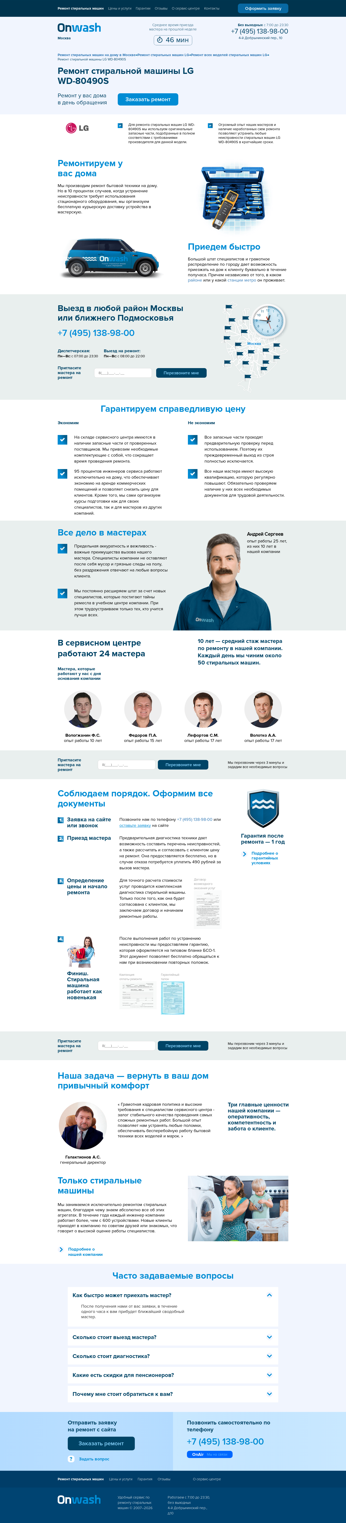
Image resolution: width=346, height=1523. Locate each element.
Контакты (211, 8)
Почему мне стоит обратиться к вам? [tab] (173, 1394)
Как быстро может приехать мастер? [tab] (173, 1295)
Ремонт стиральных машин (81, 8)
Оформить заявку (263, 8)
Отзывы (161, 8)
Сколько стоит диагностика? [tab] (173, 1356)
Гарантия (145, 1479)
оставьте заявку (135, 825)
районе (195, 280)
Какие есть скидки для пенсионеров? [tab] (173, 1375)
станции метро (242, 280)
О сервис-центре (186, 8)
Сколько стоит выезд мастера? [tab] (173, 1337)
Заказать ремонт (148, 99)
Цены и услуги (119, 8)
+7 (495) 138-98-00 (259, 31)
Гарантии (143, 8)
